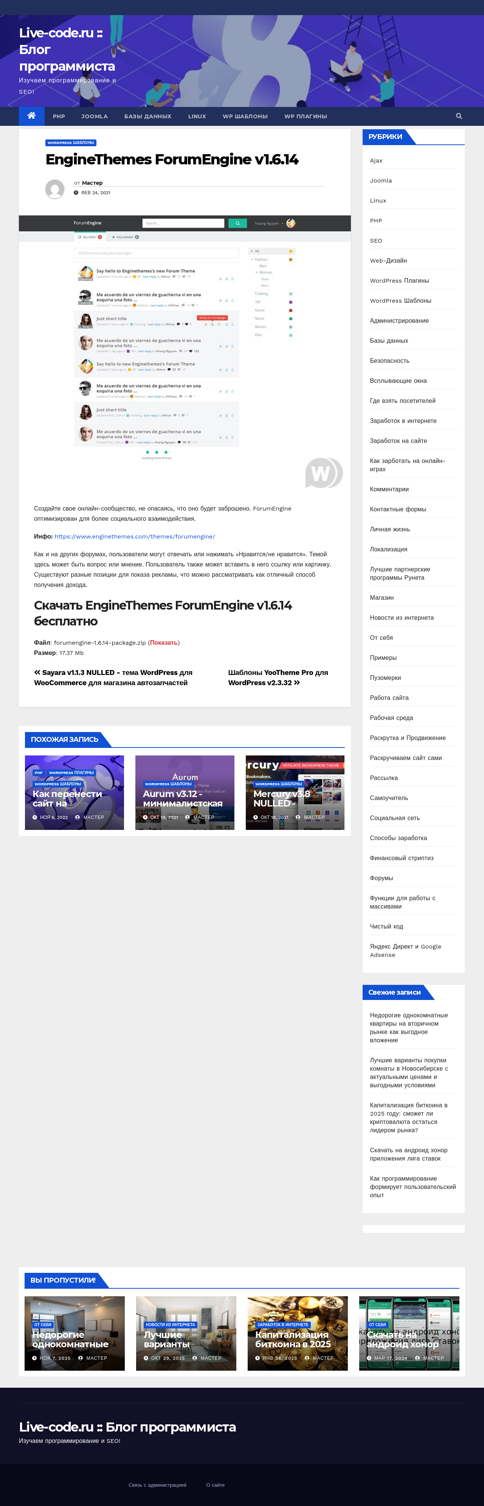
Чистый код (386, 926)
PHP (59, 116)
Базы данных (148, 116)
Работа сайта (389, 697)
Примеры (383, 657)
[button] (459, 116)
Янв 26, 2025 (280, 1358)
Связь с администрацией (157, 1485)
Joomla (95, 116)
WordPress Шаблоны (71, 143)
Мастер (92, 183)
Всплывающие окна (398, 380)
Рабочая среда (391, 717)
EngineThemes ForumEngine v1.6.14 (171, 159)
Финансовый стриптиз (402, 858)
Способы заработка (398, 838)
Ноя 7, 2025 (55, 1358)
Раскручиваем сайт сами (406, 758)
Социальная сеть (395, 818)
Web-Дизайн (388, 260)
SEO (376, 240)
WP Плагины (305, 116)
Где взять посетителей (403, 400)
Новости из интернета (402, 617)
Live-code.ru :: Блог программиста (127, 1427)
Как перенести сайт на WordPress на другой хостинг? (71, 808)
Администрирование (399, 320)
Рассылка (384, 778)
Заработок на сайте (398, 440)
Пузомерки (385, 677)
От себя (381, 637)
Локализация (389, 549)
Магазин (382, 597)
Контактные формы (398, 509)
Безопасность (390, 360)
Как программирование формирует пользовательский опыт (413, 1187)
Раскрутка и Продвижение (408, 737)
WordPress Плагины (71, 773)
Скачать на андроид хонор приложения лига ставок (409, 1348)
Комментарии (389, 489)
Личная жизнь (390, 529)
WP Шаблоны (245, 116)
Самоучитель (389, 798)
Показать (164, 642)
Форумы (381, 878)
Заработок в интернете (403, 420)
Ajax (376, 160)
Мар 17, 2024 (391, 1358)
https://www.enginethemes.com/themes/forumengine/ (134, 536)
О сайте (215, 1485)
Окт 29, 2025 (168, 1358)
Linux (197, 116)
